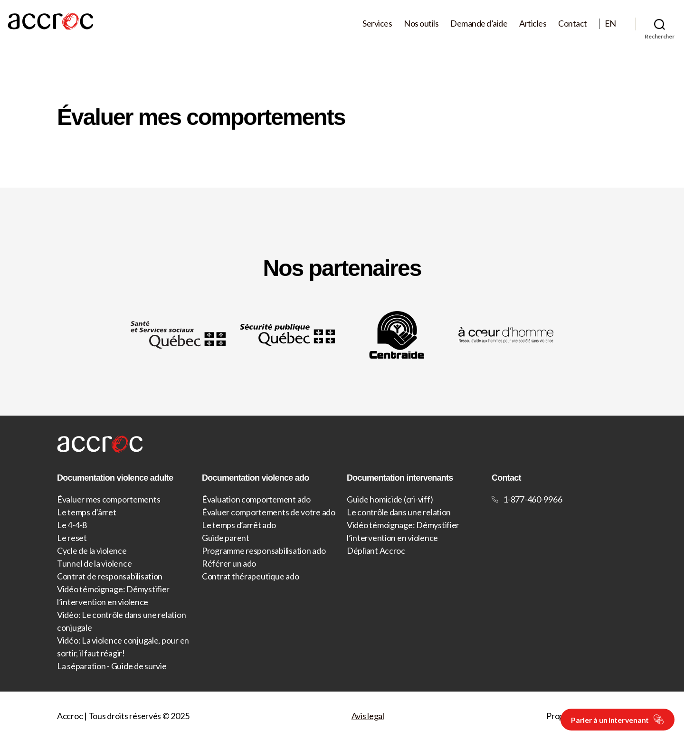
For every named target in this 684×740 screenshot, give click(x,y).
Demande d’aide (478, 23)
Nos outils (421, 23)
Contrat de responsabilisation (109, 576)
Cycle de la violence (92, 550)
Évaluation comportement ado (256, 499)
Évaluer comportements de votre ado (268, 512)
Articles (532, 23)
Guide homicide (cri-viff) (390, 499)
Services (377, 23)
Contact (572, 23)
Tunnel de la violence (94, 563)
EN (610, 23)
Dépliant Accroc (376, 550)
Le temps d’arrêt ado (239, 525)
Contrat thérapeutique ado (250, 576)
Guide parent (225, 537)
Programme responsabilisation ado (263, 550)
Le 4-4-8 (72, 525)
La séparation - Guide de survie (112, 666)
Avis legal (368, 716)
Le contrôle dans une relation (399, 512)
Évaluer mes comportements (108, 499)
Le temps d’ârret (86, 512)
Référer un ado (229, 563)
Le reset (72, 537)
